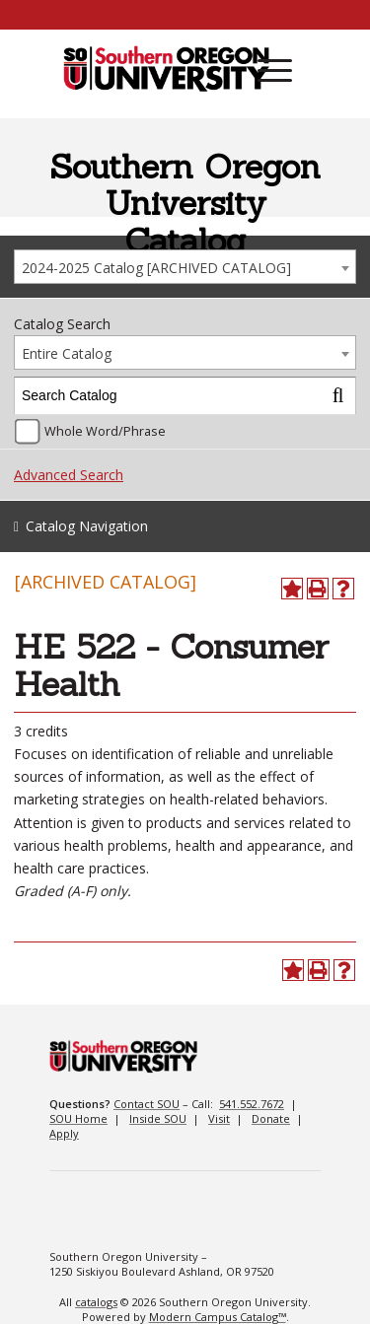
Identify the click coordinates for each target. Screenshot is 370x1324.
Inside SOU (157, 1118)
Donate (271, 1118)
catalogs (96, 1301)
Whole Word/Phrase (105, 431)
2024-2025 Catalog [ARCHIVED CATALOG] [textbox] (156, 267)
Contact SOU (146, 1103)
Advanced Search (68, 474)
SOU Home (78, 1118)
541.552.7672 (251, 1103)
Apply (64, 1133)
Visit (219, 1118)
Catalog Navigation (87, 526)
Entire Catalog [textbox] (66, 353)
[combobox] (185, 266)
